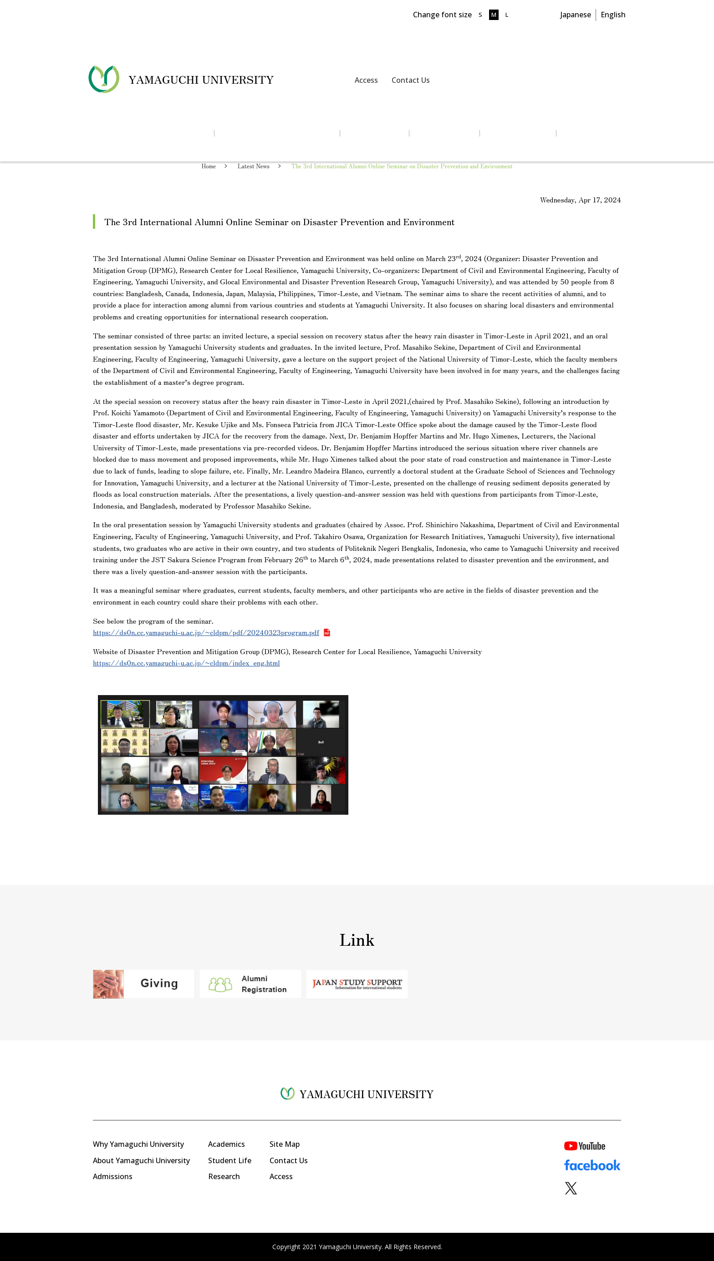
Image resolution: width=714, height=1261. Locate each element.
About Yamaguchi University (141, 1160)
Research (224, 1176)
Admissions (113, 1176)
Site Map (285, 1144)
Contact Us (411, 80)
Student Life (229, 1160)
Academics (226, 1144)
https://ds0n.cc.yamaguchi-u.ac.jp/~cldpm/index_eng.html (186, 662)
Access (366, 80)
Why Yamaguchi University (138, 1144)
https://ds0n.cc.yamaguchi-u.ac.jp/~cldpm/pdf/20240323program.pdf (206, 631)
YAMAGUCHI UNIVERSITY (201, 79)
